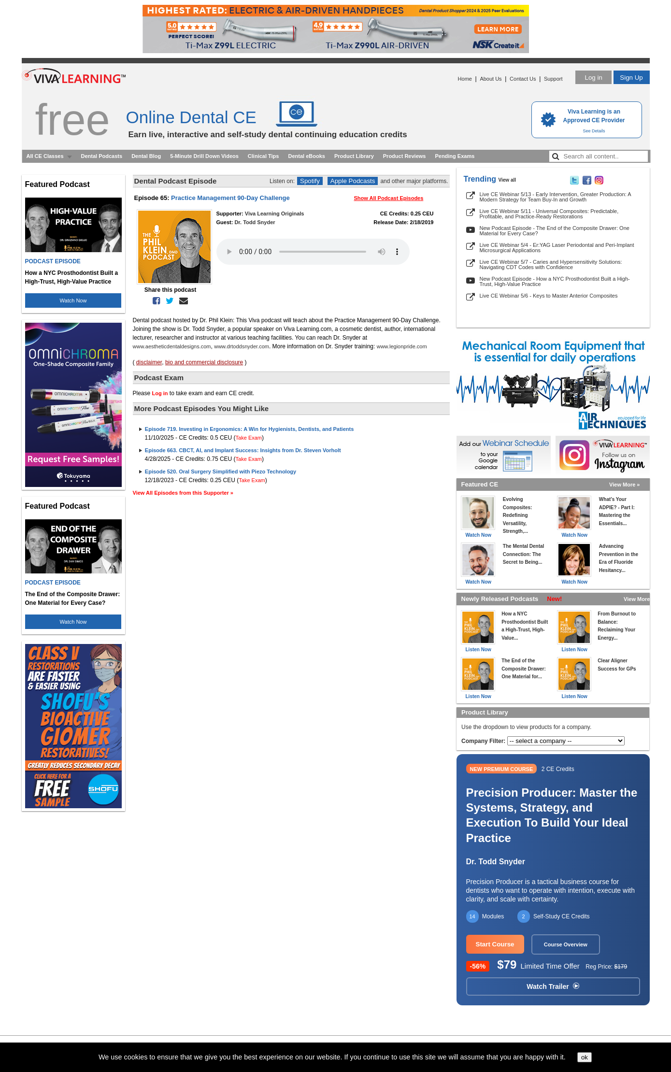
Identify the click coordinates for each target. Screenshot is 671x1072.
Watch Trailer (553, 986)
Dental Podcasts (102, 156)
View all (507, 180)
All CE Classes (45, 156)
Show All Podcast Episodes (389, 198)
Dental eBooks (306, 156)
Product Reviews (404, 156)
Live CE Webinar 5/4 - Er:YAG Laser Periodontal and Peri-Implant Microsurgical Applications (557, 247)
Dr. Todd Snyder (254, 222)
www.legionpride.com (402, 346)
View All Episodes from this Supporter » (183, 493)
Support (553, 79)
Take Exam (249, 438)
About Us (490, 79)
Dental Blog (146, 156)
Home (465, 79)
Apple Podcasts (352, 181)
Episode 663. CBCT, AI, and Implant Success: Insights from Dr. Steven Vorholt (243, 450)
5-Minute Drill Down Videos (204, 156)
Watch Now (73, 300)
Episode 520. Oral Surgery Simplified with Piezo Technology (220, 471)
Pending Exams (454, 156)
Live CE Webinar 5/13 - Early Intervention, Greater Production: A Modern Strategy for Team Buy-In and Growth (555, 196)
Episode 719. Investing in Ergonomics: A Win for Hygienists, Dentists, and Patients (249, 429)
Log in (593, 77)
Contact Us (523, 79)
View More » (624, 484)
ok (584, 1057)
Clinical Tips (263, 156)
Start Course (495, 944)
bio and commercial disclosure (204, 362)
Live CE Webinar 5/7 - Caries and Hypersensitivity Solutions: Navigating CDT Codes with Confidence (551, 264)
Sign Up (631, 77)
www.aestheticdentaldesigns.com (172, 346)
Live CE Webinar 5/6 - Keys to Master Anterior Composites (549, 296)
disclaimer (149, 362)
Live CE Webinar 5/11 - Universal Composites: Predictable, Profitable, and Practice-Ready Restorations (549, 213)
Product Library (354, 156)
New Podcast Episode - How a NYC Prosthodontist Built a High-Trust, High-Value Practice (555, 281)
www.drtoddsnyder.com (241, 346)
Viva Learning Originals (274, 213)
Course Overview (565, 944)
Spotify (310, 181)
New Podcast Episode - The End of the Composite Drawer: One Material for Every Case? (554, 230)
